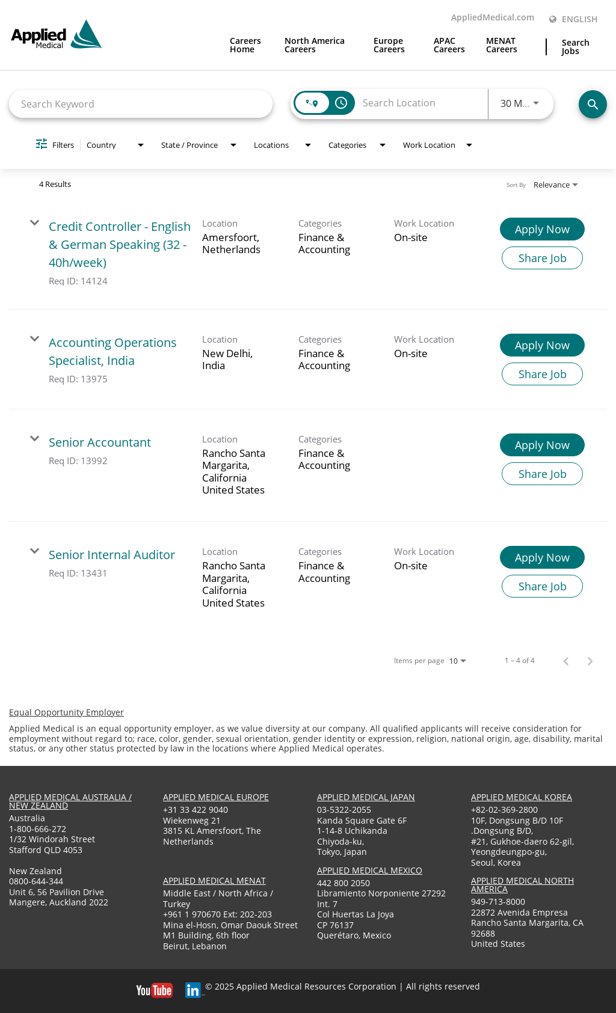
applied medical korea (521, 797)
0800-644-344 (36, 881)
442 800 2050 (343, 883)
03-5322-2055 (344, 809)
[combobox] (140, 104)
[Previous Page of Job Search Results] (566, 661)
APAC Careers (449, 46)
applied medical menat (214, 880)
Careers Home (245, 46)
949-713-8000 (498, 901)
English (573, 19)
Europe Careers (389, 46)
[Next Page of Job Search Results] (590, 661)
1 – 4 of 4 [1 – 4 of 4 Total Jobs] (520, 660)
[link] (308, 252)
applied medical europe (216, 797)
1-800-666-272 (37, 828)
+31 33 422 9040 (195, 809)
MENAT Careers (501, 46)
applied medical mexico (369, 870)
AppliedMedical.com (492, 18)
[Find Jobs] (593, 104)
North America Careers (315, 46)
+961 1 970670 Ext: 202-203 (217, 914)
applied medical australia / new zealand (70, 801)
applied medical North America (522, 885)
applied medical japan (366, 797)
